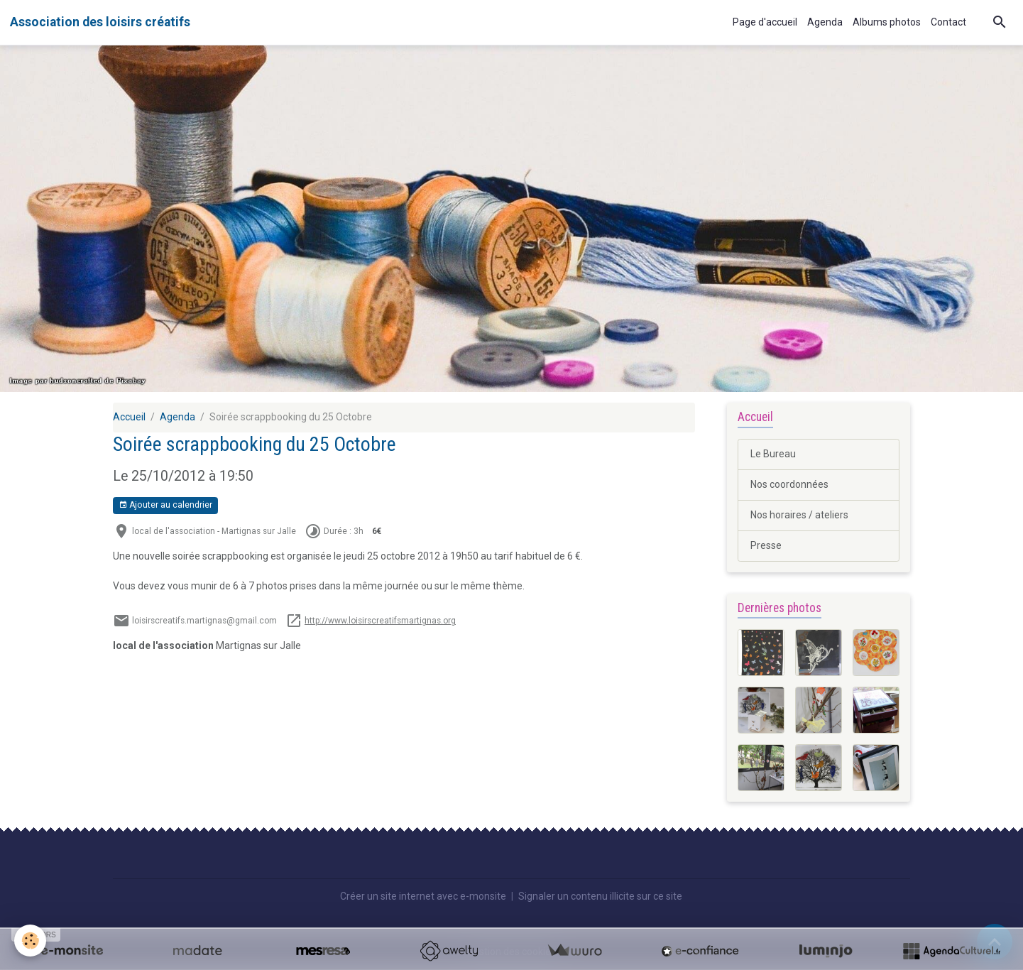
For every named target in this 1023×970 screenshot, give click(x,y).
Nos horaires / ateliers (799, 515)
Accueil (129, 417)
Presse (766, 545)
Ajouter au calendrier (165, 505)
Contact (948, 22)
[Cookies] (30, 941)
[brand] (100, 22)
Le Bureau (773, 453)
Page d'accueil (765, 22)
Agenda (825, 22)
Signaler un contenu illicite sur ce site (600, 896)
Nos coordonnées (789, 484)
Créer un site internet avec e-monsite (423, 896)
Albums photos (887, 22)
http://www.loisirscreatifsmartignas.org (380, 621)
